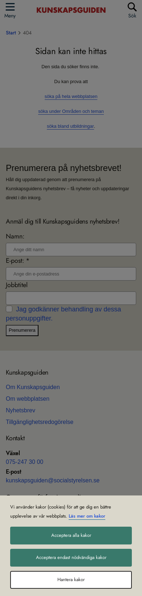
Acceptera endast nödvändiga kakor (71, 557)
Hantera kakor (71, 579)
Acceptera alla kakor (71, 535)
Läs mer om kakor (87, 516)
